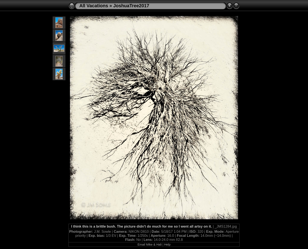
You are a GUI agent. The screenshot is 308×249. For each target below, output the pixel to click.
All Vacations (93, 5)
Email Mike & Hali (150, 244)
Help (167, 244)
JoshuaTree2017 (131, 5)
